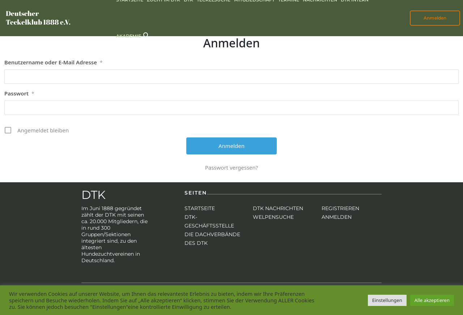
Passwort (19, 94)
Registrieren (340, 208)
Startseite (199, 208)
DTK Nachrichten (278, 208)
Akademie (128, 36)
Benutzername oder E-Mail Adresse (53, 63)
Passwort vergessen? (231, 167)
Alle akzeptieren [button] (432, 300)
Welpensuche (273, 217)
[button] (146, 34)
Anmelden (435, 18)
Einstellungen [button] (387, 300)
